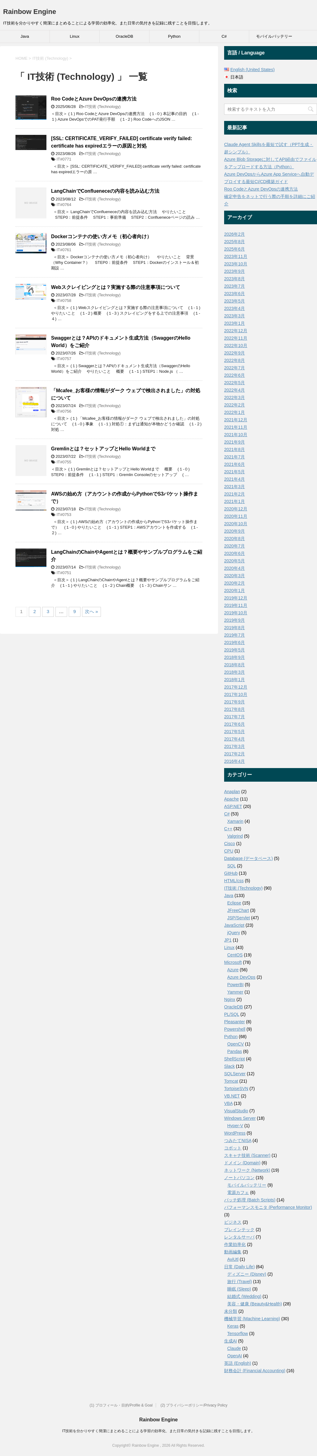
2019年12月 (235, 597)
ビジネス (232, 1222)
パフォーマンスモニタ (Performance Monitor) (268, 1207)
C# (224, 36)
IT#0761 (64, 249)
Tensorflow (237, 1333)
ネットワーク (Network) (247, 1170)
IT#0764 (64, 204)
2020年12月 (235, 508)
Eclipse (234, 902)
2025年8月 (234, 241)
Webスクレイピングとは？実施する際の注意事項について (115, 287)
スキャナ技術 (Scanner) (247, 1155)
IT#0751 (64, 572)
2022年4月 (234, 390)
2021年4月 (234, 479)
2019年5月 (234, 649)
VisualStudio (236, 1110)
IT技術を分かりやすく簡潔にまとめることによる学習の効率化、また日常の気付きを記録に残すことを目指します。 (158, 1431)
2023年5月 (234, 301)
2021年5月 (234, 471)
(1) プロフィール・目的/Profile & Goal (121, 1405)
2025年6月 (234, 249)
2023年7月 (234, 286)
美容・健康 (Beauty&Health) (254, 1303)
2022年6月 (234, 375)
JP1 (228, 940)
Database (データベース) (248, 858)
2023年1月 (234, 323)
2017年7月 (234, 716)
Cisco (229, 843)
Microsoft (233, 962)
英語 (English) (237, 1363)
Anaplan (232, 791)
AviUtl (232, 1259)
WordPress (234, 1133)
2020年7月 (234, 545)
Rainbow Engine (29, 11)
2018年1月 (234, 679)
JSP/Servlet (238, 917)
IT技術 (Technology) (103, 106)
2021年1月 (234, 501)
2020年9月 (234, 531)
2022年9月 (234, 352)
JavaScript (234, 925)
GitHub (231, 873)
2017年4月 (234, 739)
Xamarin (235, 821)
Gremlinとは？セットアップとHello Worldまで (103, 448)
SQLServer (234, 1073)
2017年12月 (235, 687)
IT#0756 (64, 411)
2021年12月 (235, 419)
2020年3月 (234, 575)
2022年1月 (234, 412)
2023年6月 (234, 293)
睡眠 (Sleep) (239, 1288)
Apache (231, 799)
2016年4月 (234, 761)
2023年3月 (234, 315)
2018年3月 (234, 672)
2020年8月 (234, 538)
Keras (233, 1326)
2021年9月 (234, 442)
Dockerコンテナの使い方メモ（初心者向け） (101, 236)
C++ (228, 828)
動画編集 (232, 1251)
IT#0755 (64, 462)
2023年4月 (234, 308)
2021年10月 (235, 434)
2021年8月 (234, 449)
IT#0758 (64, 300)
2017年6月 (234, 724)
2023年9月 (234, 271)
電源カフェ (238, 1192)
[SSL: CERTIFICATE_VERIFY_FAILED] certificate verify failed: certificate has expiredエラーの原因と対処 (121, 142)
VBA (228, 1103)
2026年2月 (234, 234)
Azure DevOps (241, 977)
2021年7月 (234, 456)
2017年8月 (234, 709)
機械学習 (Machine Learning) (252, 1318)
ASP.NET (233, 806)
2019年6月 (234, 642)
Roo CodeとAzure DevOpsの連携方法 (94, 98)
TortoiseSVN (236, 1088)
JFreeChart (238, 910)
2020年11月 (235, 516)
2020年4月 (234, 568)
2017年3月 (234, 746)
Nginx (229, 999)
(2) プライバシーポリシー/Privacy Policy (193, 1405)
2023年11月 (235, 256)
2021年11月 (235, 427)
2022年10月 (235, 345)
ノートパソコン (239, 1177)
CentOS (235, 954)
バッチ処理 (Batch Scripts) (250, 1199)
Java (24, 36)
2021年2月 (234, 494)
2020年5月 (234, 560)
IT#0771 (64, 159)
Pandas (234, 1051)
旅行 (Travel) (239, 1281)
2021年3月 (234, 486)
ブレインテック (239, 1229)
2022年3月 (234, 397)
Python (174, 36)
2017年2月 (234, 753)
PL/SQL (231, 1014)
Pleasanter (234, 1021)
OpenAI (234, 1355)
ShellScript (234, 1058)
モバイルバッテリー (274, 36)
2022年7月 (234, 367)
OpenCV (235, 1044)
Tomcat (231, 1081)
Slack (229, 1066)
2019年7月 (234, 635)
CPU (228, 850)
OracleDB (124, 36)
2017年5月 (234, 731)
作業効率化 (235, 1244)
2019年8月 (234, 627)
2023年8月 (234, 278)
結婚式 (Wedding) (244, 1296)
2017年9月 (234, 701)
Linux (74, 36)
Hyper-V (235, 1125)
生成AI (230, 1340)
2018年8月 (234, 664)
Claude (234, 1348)
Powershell (234, 1029)
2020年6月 (234, 553)
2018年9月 (234, 657)
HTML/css (234, 880)
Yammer (235, 992)
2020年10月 (235, 523)
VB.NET (232, 1095)
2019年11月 (235, 605)
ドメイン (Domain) (242, 1162)
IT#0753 (64, 514)
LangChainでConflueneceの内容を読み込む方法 (105, 191)
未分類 (230, 1311)
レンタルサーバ (239, 1237)
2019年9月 (234, 620)
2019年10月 (235, 612)
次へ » (91, 611)
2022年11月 (235, 338)
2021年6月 (234, 464)
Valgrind (235, 836)
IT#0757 (64, 358)
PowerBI (235, 984)
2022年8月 (234, 360)
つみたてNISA (237, 1140)
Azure (233, 969)
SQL (231, 865)
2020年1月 (234, 590)
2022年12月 (235, 330)
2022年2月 (234, 404)
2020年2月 (234, 583)
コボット (232, 1147)
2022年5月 (234, 382)
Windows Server (240, 1118)
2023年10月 (235, 263)
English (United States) (252, 69)
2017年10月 (235, 694)
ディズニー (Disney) (246, 1274)
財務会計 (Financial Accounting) (254, 1370)
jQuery (233, 932)
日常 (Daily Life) (239, 1266)
